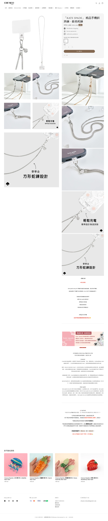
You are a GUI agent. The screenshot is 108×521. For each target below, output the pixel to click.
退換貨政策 (57, 505)
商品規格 (71, 37)
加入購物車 (79, 51)
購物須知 (57, 503)
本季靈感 (25, 8)
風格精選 (37, 8)
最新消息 (11, 8)
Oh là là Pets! (17, 8)
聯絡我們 (57, 506)
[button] (96, 3)
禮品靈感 (51, 8)
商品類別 (30, 8)
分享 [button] (66, 55)
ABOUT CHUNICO (59, 501)
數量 (65, 44)
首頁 (6, 8)
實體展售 (72, 8)
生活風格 (78, 8)
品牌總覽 (44, 8)
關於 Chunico (58, 8)
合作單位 (67, 8)
